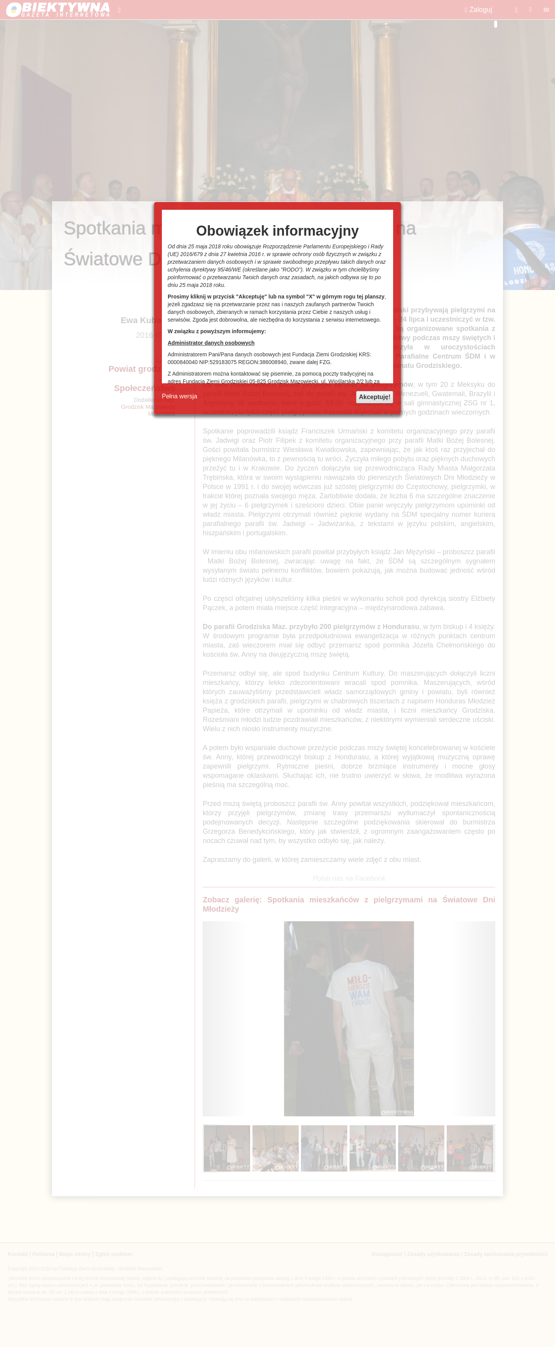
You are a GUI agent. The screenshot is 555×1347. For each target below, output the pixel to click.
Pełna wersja (179, 396)
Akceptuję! (374, 397)
